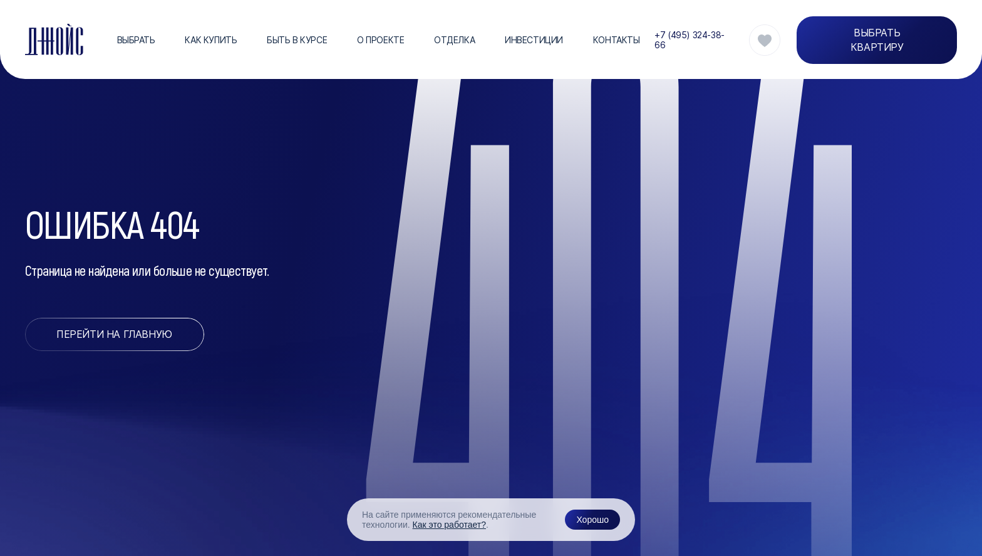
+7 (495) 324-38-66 (689, 40)
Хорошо (592, 520)
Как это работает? (449, 525)
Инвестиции (534, 39)
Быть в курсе (297, 39)
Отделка (454, 39)
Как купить (211, 39)
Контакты (616, 39)
